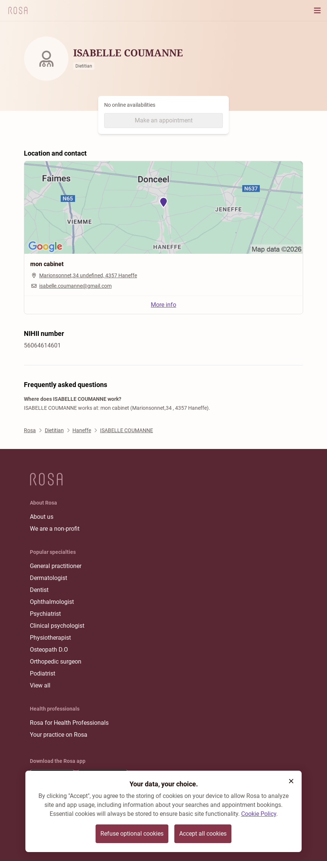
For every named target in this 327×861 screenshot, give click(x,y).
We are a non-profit (55, 528)
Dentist (39, 589)
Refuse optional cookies (132, 833)
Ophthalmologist (52, 601)
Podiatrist (42, 673)
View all (40, 685)
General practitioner (55, 566)
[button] (291, 781)
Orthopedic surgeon (55, 661)
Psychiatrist (45, 613)
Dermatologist (48, 577)
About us (41, 516)
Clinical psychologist (57, 625)
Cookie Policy (258, 813)
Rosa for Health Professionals (69, 722)
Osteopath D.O (49, 649)
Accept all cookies (203, 833)
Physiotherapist (50, 637)
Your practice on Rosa (58, 734)
